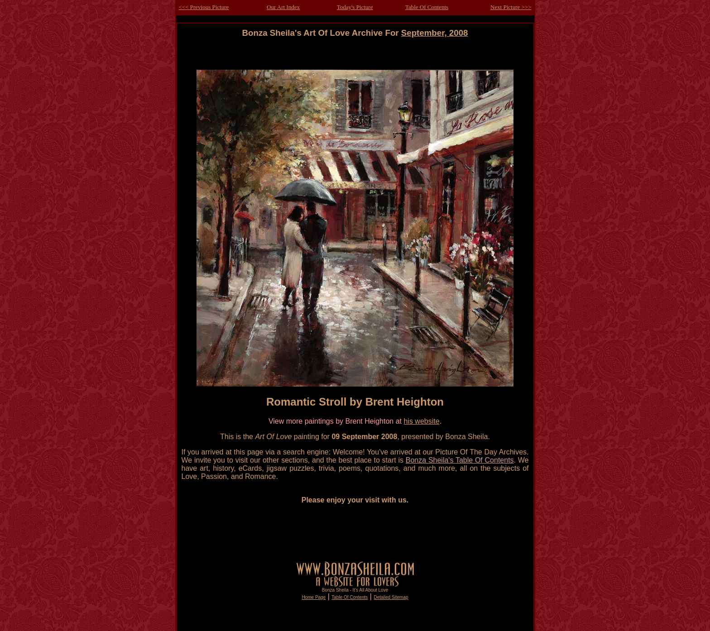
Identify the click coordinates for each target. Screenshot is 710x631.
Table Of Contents (426, 7)
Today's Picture (355, 7)
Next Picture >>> (511, 7)
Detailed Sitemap (391, 597)
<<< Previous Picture (204, 7)
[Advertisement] (355, 58)
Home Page (314, 597)
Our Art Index (283, 7)
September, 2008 (434, 33)
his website (421, 421)
